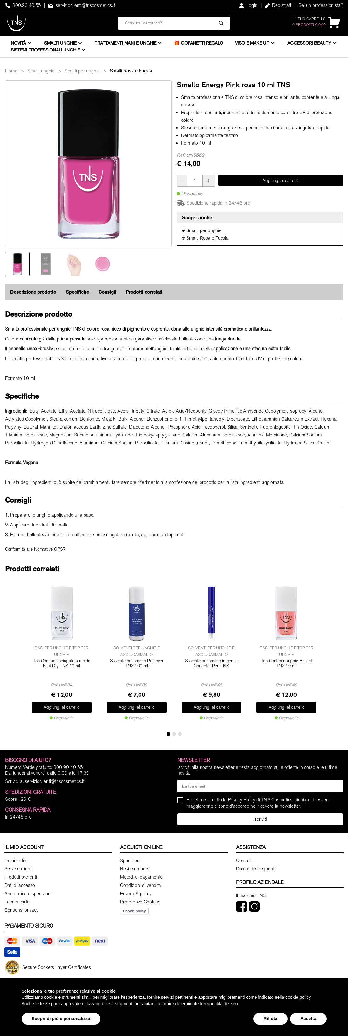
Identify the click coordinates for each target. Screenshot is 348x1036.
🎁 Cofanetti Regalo (198, 42)
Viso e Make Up (252, 42)
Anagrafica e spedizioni (27, 893)
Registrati (278, 5)
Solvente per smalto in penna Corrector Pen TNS (211, 663)
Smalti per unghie (82, 71)
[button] (168, 734)
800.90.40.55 (23, 5)
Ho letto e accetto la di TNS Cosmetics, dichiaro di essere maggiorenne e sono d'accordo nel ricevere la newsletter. (258, 803)
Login (248, 5)
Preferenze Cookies (140, 902)
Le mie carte (17, 902)
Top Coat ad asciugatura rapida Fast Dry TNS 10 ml (61, 663)
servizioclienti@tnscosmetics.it (81, 5)
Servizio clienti (18, 869)
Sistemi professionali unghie (45, 49)
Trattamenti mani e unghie (125, 42)
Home (11, 71)
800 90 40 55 (68, 767)
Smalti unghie (60, 42)
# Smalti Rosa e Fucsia (205, 238)
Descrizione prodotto (33, 292)
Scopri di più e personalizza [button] (61, 1018)
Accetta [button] (308, 1018)
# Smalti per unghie (202, 230)
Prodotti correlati (144, 292)
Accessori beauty (309, 42)
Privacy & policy (136, 893)
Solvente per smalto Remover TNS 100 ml (136, 663)
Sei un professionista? (320, 5)
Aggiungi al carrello (280, 180)
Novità (18, 42)
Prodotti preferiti (20, 877)
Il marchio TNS (251, 895)
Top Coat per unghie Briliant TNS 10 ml (286, 663)
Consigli (107, 292)
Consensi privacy (21, 910)
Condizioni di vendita (140, 885)
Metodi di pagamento (141, 877)
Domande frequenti (255, 869)
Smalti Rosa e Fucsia (131, 71)
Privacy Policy (241, 800)
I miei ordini (15, 860)
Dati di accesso (19, 885)
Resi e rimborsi (135, 869)
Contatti (244, 860)
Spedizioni (130, 860)
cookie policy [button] (297, 997)
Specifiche (77, 292)
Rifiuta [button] (270, 1018)
